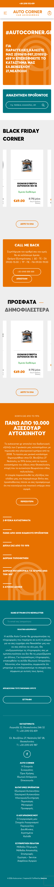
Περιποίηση (27, 801)
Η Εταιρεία (27, 766)
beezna (44, 878)
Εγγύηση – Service (27, 857)
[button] (5, 13)
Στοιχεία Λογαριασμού (27, 822)
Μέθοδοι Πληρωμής (27, 847)
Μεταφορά (27, 805)
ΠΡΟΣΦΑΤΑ (22, 302)
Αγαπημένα (27, 833)
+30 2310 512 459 (27, 4)
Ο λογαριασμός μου (27, 819)
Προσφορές (27, 808)
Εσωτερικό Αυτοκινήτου (27, 794)
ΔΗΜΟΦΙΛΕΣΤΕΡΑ (27, 310)
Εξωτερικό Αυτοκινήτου (27, 791)
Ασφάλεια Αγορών (27, 861)
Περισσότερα (27, 502)
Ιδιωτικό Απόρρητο (27, 777)
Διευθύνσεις (27, 829)
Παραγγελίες (27, 826)
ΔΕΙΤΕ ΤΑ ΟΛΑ (27, 224)
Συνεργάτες (27, 770)
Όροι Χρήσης (27, 773)
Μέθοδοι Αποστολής (27, 850)
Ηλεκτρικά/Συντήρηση (27, 798)
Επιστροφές (27, 854)
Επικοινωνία (27, 780)
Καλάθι (27, 836)
